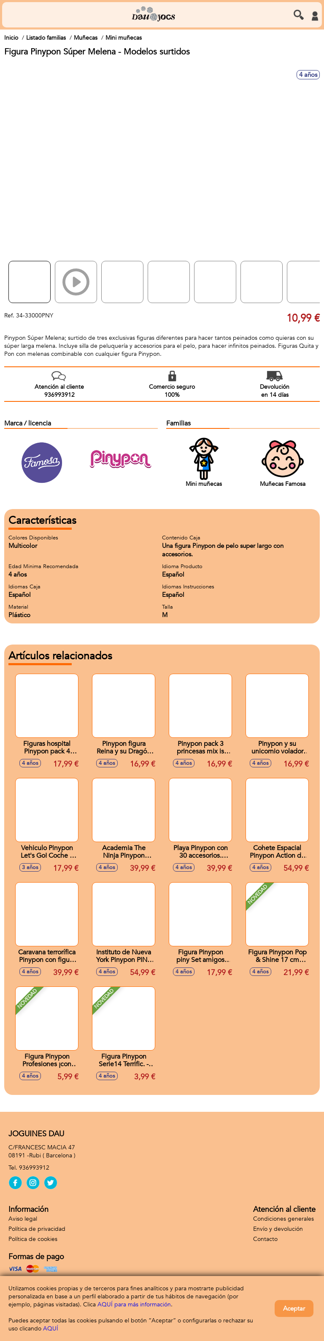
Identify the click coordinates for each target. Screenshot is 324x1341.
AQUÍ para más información (134, 1304)
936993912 (34, 1168)
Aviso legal (22, 1219)
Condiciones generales (283, 1219)
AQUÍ (50, 1329)
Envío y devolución (278, 1229)
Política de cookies (32, 1239)
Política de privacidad (36, 1229)
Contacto (265, 1239)
